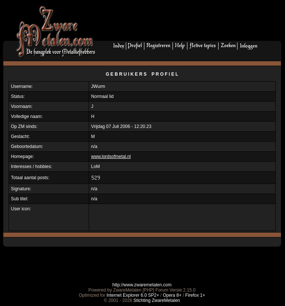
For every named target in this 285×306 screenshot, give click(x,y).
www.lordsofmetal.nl (111, 156)
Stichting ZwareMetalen (157, 300)
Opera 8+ (172, 295)
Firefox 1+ (195, 295)
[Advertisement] (191, 22)
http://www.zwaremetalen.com (141, 284)
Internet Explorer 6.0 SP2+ (133, 295)
